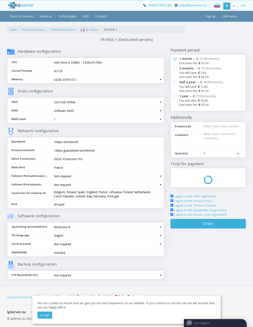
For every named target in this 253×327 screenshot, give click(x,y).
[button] (107, 79)
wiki (243, 5)
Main (13, 30)
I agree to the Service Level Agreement (200, 215)
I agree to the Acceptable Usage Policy (200, 210)
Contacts (101, 16)
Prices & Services (22, 16)
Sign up (211, 16)
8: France (89, 30)
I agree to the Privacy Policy (193, 201)
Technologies (67, 16)
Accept (44, 315)
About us (46, 16)
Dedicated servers (63, 30)
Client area (229, 16)
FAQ (86, 16)
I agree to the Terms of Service (195, 205)
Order (208, 223)
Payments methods (20, 297)
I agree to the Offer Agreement (195, 196)
